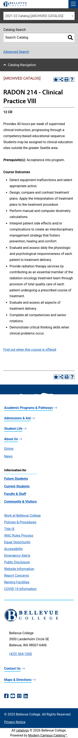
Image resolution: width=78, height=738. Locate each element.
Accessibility (13, 549)
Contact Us (12, 668)
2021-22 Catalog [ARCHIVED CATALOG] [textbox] (34, 16)
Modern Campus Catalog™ (47, 735)
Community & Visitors (20, 502)
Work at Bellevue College (22, 515)
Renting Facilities (16, 582)
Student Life (13, 429)
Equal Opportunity (17, 542)
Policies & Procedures (20, 522)
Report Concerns (16, 576)
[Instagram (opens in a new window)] (19, 696)
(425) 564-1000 (20, 654)
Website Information (19, 569)
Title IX (9, 529)
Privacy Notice (14, 722)
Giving (8, 449)
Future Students (16, 479)
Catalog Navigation (22, 65)
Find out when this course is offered (29, 350)
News (8, 456)
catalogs (22, 730)
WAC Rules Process (18, 536)
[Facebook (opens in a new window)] (6, 696)
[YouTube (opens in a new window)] (13, 696)
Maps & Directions (17, 680)
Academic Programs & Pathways (28, 408)
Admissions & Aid (17, 418)
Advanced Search (16, 52)
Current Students (17, 486)
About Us (11, 439)
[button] (73, 4)
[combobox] (39, 16)
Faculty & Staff (15, 494)
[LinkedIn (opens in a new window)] (26, 696)
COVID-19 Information (20, 589)
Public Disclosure (17, 562)
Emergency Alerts (17, 556)
